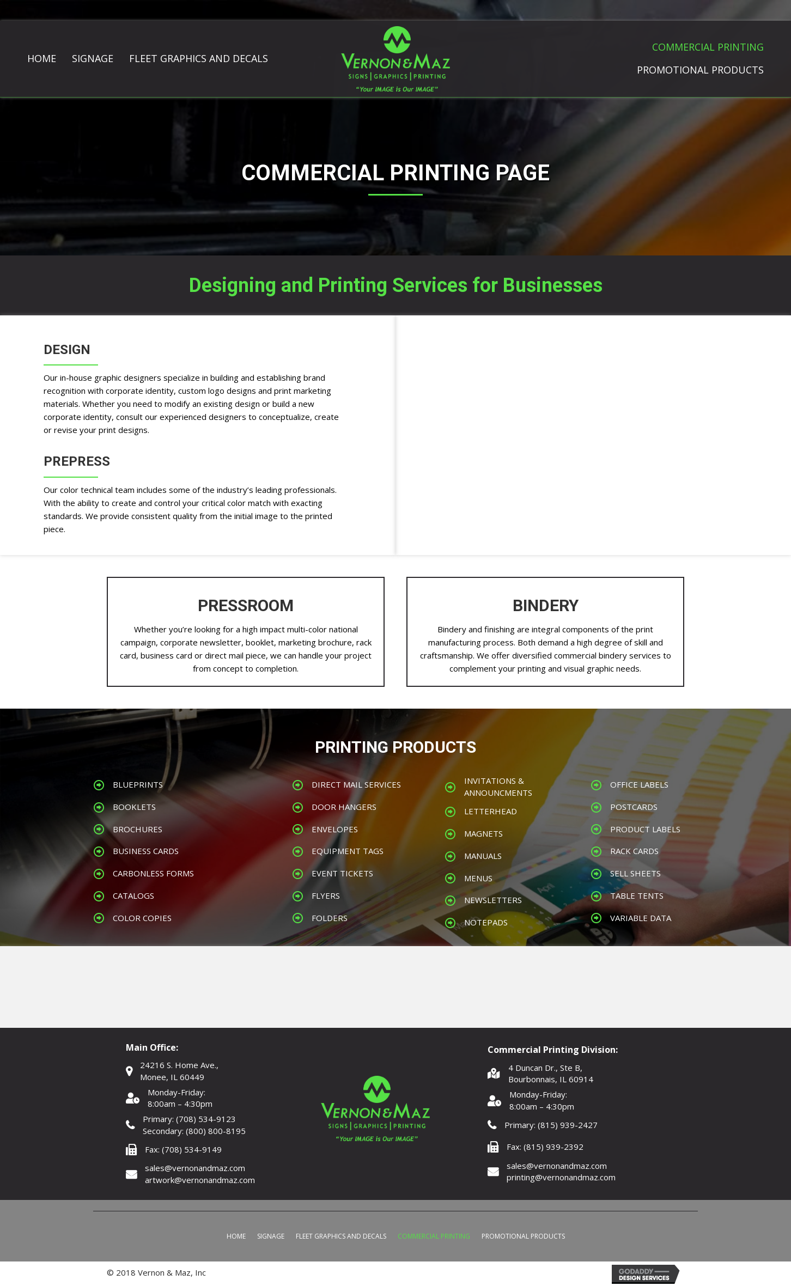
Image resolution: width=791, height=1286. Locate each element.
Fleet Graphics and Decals (341, 1236)
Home (236, 1236)
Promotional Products (523, 1236)
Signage (270, 1236)
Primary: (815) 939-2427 (551, 1124)
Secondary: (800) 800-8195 (194, 1130)
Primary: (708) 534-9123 (189, 1118)
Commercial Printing (434, 1236)
